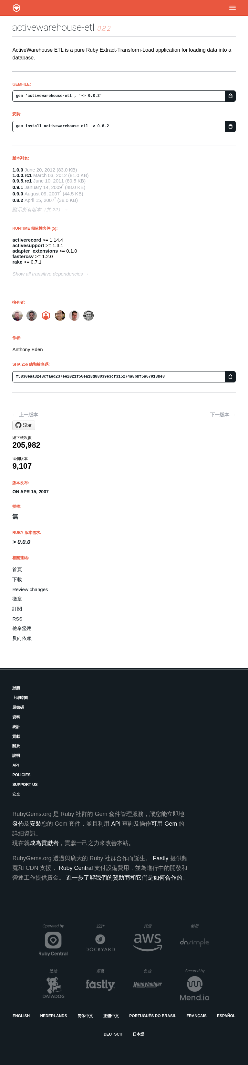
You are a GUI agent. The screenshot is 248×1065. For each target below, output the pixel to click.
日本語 (138, 1034)
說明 (16, 755)
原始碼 (18, 707)
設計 (106, 926)
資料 (16, 717)
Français (197, 1016)
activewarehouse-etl (53, 27)
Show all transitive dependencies (47, 274)
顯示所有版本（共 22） (37, 209)
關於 (16, 746)
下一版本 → (222, 414)
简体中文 (85, 1016)
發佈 (18, 823)
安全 (16, 794)
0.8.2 (17, 200)
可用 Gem (164, 823)
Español (226, 1016)
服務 (106, 970)
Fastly (160, 858)
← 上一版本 (25, 414)
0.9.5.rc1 (22, 180)
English (21, 1016)
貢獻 (16, 736)
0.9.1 (17, 187)
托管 (152, 926)
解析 (200, 926)
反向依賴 (22, 638)
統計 (16, 727)
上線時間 (20, 697)
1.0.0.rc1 (22, 175)
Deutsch (113, 1034)
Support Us (24, 784)
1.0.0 (17, 169)
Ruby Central (76, 868)
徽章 (17, 598)
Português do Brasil (152, 1016)
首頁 (17, 569)
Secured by (197, 971)
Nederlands (53, 1016)
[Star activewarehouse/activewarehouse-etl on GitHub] (23, 425)
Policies (21, 775)
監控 (58, 970)
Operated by (55, 928)
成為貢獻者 (44, 843)
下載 (17, 579)
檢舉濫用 (22, 628)
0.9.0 (17, 193)
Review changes (30, 589)
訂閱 (17, 608)
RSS (17, 618)
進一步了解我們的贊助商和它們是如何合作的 (124, 877)
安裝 (35, 823)
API (15, 765)
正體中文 (111, 1016)
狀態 (16, 688)
